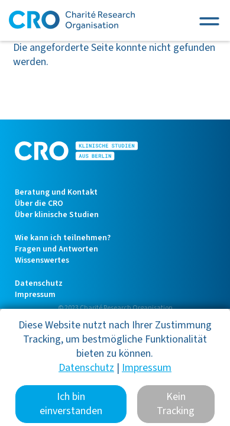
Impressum (35, 295)
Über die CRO (39, 203)
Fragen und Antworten (56, 249)
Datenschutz (39, 283)
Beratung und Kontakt (56, 192)
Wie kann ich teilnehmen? (63, 238)
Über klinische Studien (57, 215)
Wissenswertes (42, 260)
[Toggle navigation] (209, 20)
